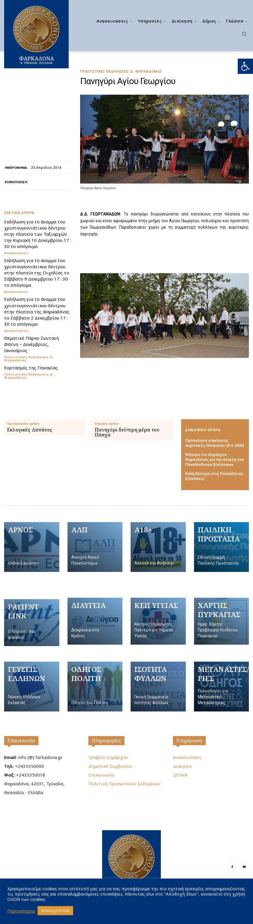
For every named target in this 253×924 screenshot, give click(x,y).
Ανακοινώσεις (16, 252)
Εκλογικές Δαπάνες (29, 430)
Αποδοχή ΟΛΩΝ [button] (55, 910)
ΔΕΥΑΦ (180, 775)
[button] (245, 66)
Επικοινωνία (21, 740)
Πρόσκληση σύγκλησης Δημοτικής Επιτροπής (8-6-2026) (214, 443)
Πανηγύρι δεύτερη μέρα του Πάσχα (127, 432)
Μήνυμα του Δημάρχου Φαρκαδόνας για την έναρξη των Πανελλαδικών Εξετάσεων (214, 459)
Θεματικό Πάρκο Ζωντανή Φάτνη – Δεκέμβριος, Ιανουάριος (31, 344)
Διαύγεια (182, 766)
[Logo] (131, 862)
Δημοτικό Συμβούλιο (110, 766)
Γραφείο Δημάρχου (108, 757)
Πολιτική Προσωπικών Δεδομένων (124, 784)
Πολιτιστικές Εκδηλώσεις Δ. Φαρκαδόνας (121, 71)
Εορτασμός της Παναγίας (31, 367)
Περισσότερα (21, 910)
